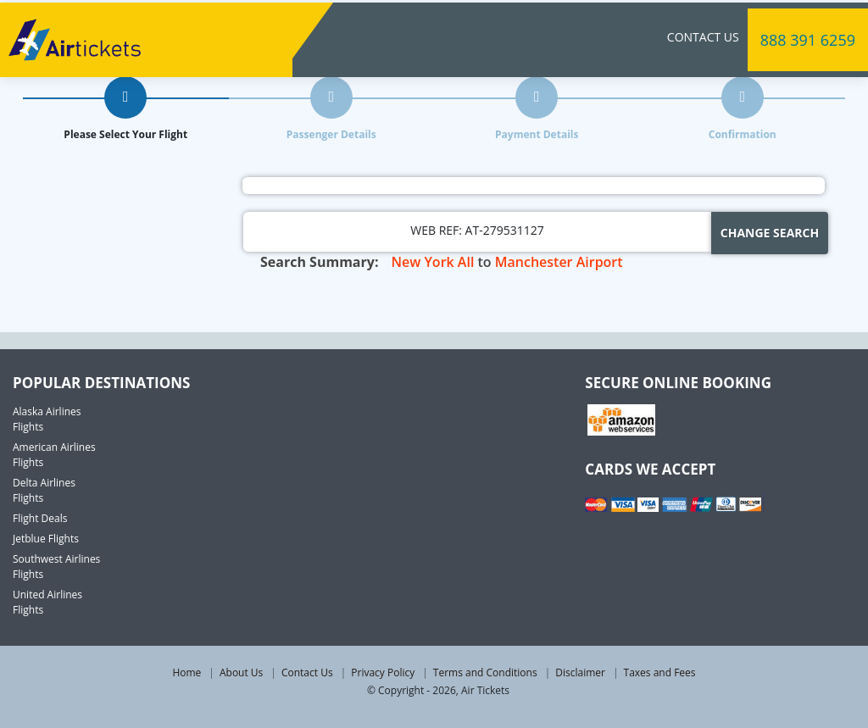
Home (186, 672)
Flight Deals (40, 518)
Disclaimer (580, 672)
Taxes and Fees (660, 672)
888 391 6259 (807, 37)
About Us (241, 672)
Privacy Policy (383, 672)
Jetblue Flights (46, 538)
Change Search (770, 233)
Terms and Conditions (485, 672)
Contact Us (703, 34)
